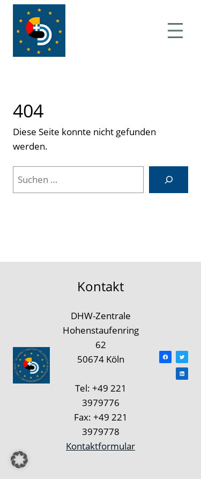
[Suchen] (168, 180)
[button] (19, 459)
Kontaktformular (100, 446)
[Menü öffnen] (175, 30)
